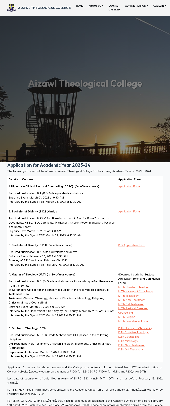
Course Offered (114, 7)
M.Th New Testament (131, 300)
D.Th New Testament (131, 345)
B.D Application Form (131, 245)
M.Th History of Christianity (135, 291)
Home (81, 5)
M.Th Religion (126, 317)
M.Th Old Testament (131, 304)
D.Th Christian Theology (133, 332)
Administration (135, 5)
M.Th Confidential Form (133, 321)
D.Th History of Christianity (135, 328)
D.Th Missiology (128, 341)
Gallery (158, 5)
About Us (95, 5)
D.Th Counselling (128, 336)
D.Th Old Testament (130, 349)
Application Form (129, 186)
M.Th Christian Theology (133, 287)
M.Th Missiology (128, 295)
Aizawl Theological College (39, 8)
